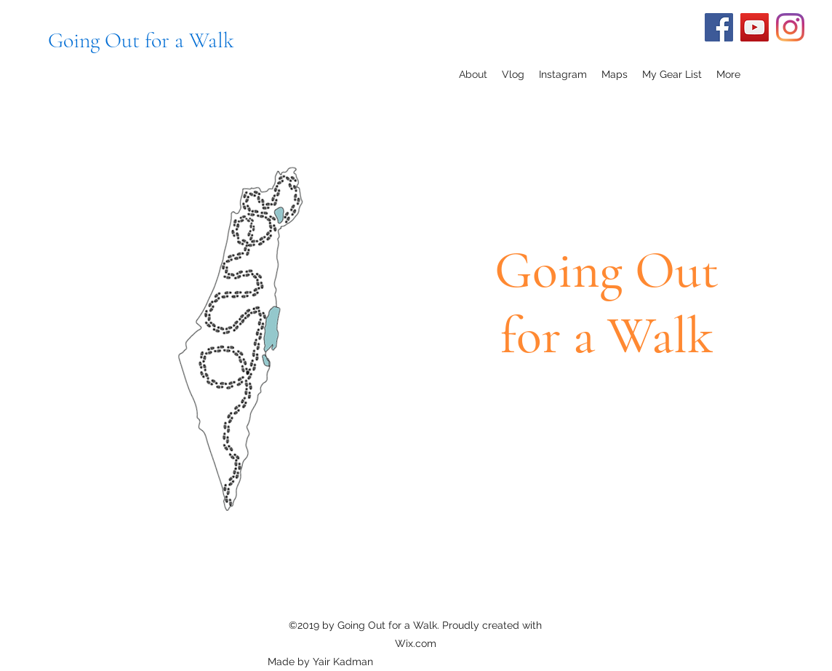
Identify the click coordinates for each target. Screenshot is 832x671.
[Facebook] (719, 27)
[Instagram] (790, 27)
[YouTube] (754, 27)
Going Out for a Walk (141, 40)
